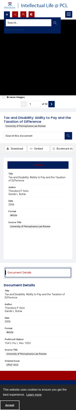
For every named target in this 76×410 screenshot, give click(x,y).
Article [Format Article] (13, 215)
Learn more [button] (34, 394)
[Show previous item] (24, 104)
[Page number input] (34, 104)
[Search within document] (68, 136)
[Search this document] (34, 136)
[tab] (38, 165)
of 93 (44, 104)
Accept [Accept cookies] (9, 405)
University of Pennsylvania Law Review (26, 126)
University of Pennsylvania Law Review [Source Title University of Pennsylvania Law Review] (30, 226)
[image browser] (14, 97)
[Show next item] (51, 104)
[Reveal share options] (15, 14)
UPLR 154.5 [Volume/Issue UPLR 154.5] (12, 365)
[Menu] (68, 14)
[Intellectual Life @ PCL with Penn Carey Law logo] (38, 5)
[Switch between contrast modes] (32, 14)
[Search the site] (30, 22)
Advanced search (15, 29)
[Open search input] (7, 14)
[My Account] (23, 14)
